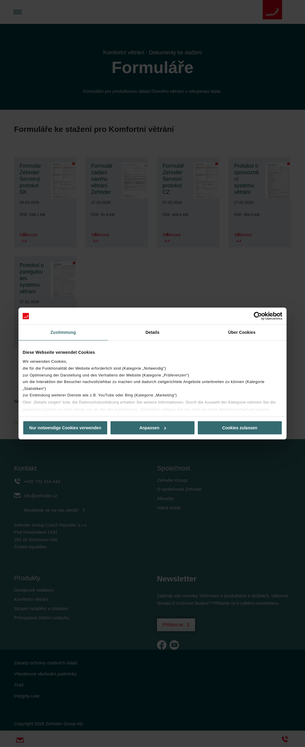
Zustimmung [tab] (63, 332)
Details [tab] (153, 332)
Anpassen (152, 427)
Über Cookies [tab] (242, 332)
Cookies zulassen (239, 427)
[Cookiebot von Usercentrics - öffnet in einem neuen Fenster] (256, 316)
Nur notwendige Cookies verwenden (65, 427)
